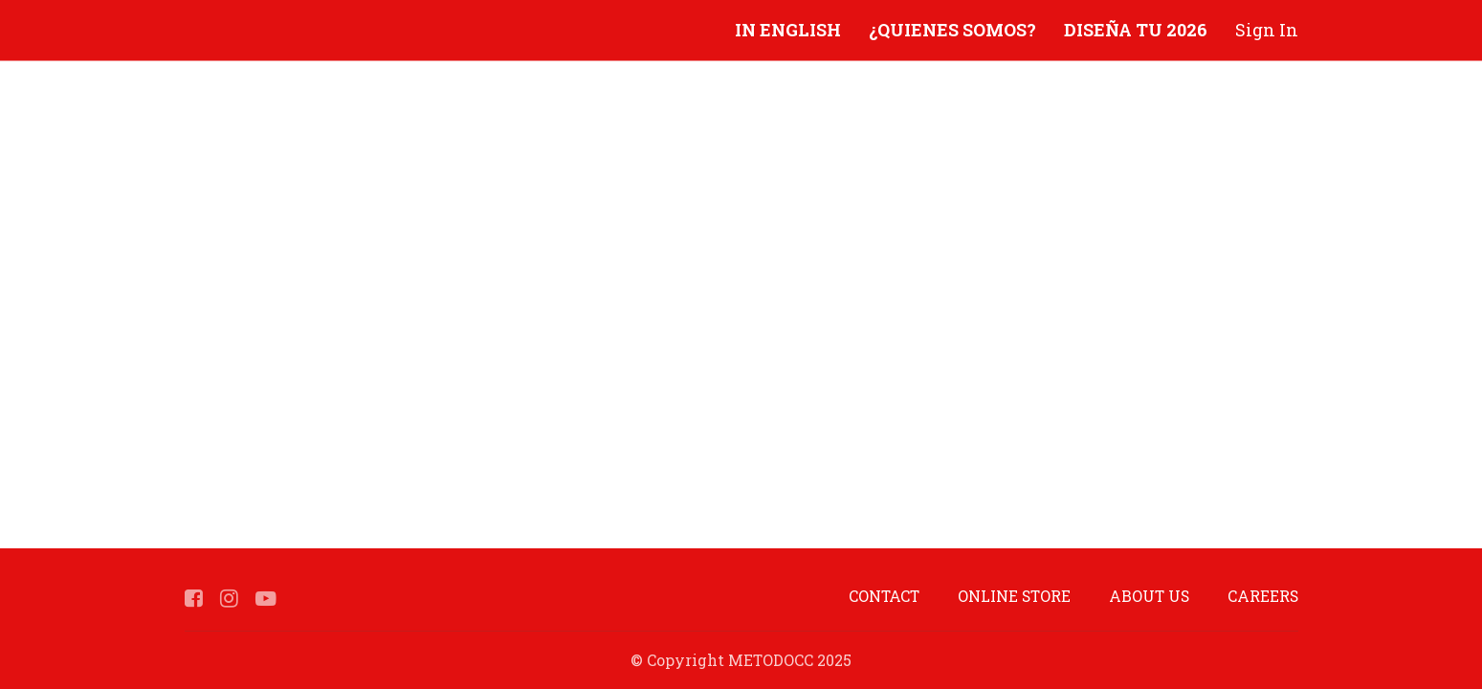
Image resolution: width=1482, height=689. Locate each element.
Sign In (1266, 29)
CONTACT (884, 596)
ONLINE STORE (1014, 596)
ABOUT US (1149, 596)
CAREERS (1263, 596)
